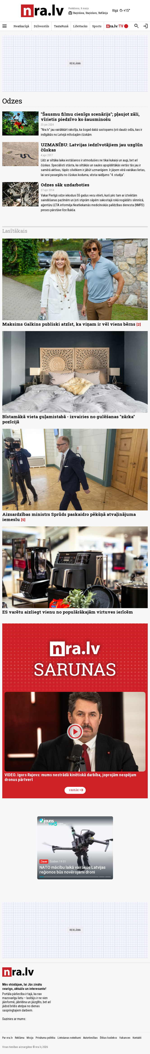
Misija (30, 1037)
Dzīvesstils (41, 26)
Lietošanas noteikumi (69, 1037)
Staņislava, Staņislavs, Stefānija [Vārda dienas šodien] (88, 13)
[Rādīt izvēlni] (4, 26)
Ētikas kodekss (108, 1037)
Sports (97, 26)
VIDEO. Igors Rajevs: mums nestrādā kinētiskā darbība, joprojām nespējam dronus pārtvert (70, 777)
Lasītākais (14, 231)
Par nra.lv (7, 1037)
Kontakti (137, 1037)
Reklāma (19, 1037)
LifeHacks (80, 26)
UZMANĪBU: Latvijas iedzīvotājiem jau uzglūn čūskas (92, 147)
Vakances (124, 1037)
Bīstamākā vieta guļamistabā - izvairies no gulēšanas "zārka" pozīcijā (68, 419)
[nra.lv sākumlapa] (42, 11)
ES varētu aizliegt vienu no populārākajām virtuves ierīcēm (67, 612)
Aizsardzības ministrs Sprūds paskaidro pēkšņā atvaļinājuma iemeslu (69, 516)
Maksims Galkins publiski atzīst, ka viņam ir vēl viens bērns (68, 324)
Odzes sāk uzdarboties (65, 184)
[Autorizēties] (145, 26)
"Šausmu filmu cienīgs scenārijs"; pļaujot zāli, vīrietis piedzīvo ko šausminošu (90, 116)
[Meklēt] (136, 26)
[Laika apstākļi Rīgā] (121, 10)
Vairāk (76, 790)
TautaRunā (61, 26)
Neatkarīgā (21, 26)
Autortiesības (90, 1037)
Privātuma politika (45, 1037)
